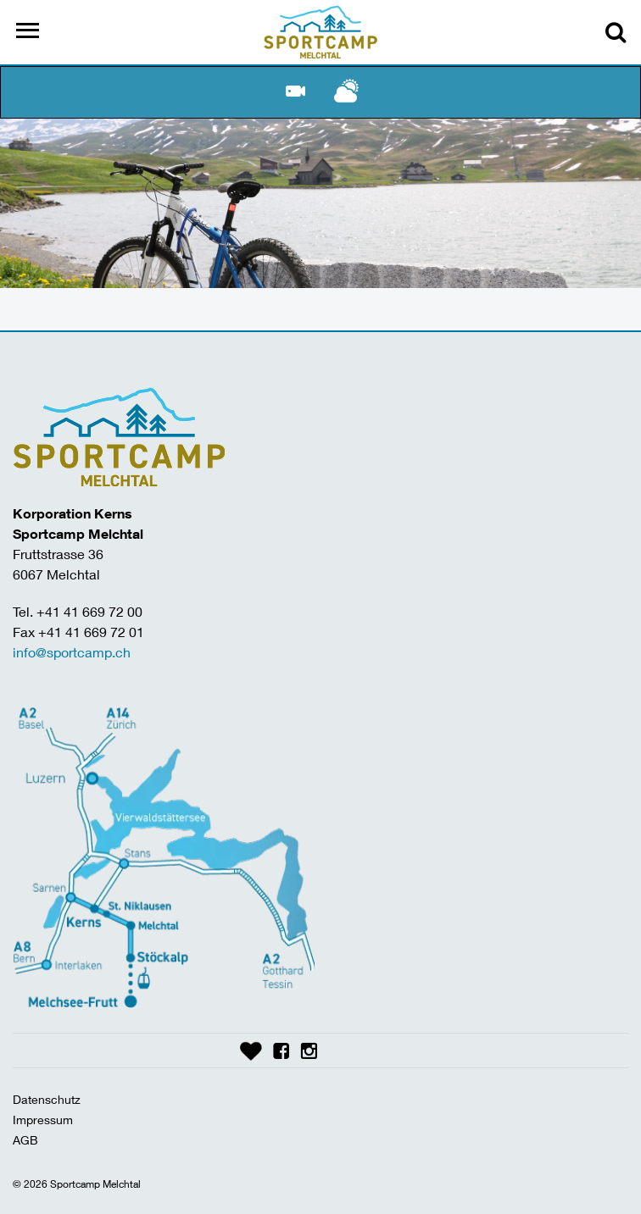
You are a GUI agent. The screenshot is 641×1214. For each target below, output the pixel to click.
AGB (25, 1140)
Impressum (43, 1119)
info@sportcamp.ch (72, 652)
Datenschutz (47, 1099)
